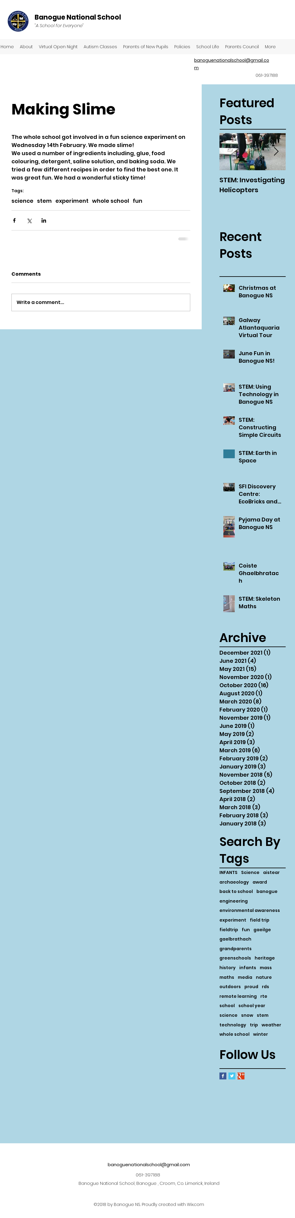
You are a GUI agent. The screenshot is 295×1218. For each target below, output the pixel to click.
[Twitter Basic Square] (231, 1075)
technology (232, 1025)
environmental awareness (249, 910)
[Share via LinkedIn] (44, 220)
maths (226, 977)
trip (254, 1025)
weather (271, 1025)
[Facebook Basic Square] (222, 1075)
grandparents (235, 949)
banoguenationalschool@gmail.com (149, 1164)
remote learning (238, 996)
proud (251, 987)
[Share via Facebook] (14, 220)
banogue (267, 891)
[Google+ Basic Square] (241, 1075)
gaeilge (262, 930)
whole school (234, 1034)
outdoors (230, 987)
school (227, 1006)
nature (264, 977)
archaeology (234, 882)
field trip (259, 920)
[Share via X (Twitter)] (29, 220)
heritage (265, 958)
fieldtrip (228, 930)
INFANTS (228, 872)
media (245, 977)
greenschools (235, 958)
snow (247, 1015)
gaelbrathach (235, 939)
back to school (236, 891)
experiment (232, 920)
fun (246, 930)
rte (263, 996)
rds (265, 987)
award (260, 882)
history (227, 968)
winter (260, 1034)
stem (263, 1015)
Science (250, 872)
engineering (233, 901)
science (228, 1015)
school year (251, 1006)
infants (247, 968)
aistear (271, 872)
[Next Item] (276, 152)
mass (266, 968)
